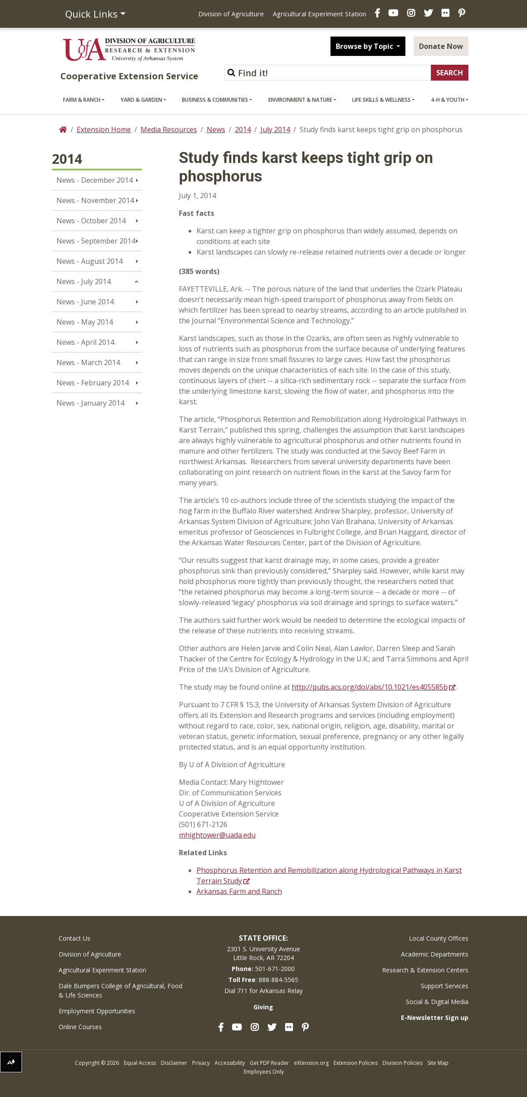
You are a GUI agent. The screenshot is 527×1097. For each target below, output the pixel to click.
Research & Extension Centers (425, 970)
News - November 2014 (95, 200)
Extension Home (104, 129)
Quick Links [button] (91, 13)
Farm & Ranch (81, 99)
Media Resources (169, 129)
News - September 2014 (95, 241)
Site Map (438, 1063)
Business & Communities (215, 99)
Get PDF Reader (269, 1063)
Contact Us (74, 938)
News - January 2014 (90, 403)
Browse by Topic (365, 46)
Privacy (201, 1063)
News (216, 129)
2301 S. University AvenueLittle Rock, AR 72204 (263, 953)
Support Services (444, 986)
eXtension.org (311, 1063)
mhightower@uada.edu (217, 835)
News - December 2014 (94, 180)
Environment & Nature (300, 99)
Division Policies (402, 1063)
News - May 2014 (84, 322)
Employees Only (264, 1071)
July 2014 (275, 129)
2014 (243, 129)
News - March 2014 (88, 362)
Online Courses (80, 1027)
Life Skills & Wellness (381, 99)
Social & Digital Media (437, 1001)
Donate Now (441, 46)
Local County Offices (438, 938)
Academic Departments (434, 954)
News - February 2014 (92, 383)
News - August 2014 (89, 261)
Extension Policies (356, 1063)
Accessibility (230, 1063)
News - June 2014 (85, 302)
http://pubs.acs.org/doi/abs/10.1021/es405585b (370, 687)
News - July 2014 (83, 281)
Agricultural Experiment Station (319, 13)
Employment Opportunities (97, 1011)
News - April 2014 (85, 342)
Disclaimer (174, 1063)
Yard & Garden (141, 99)
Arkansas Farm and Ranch (239, 891)
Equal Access (140, 1063)
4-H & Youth (447, 99)
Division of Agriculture (231, 13)
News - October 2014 (91, 220)
